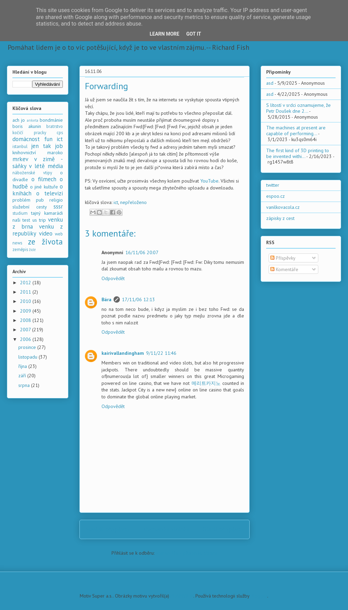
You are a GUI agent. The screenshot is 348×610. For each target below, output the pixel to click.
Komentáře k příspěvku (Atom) (187, 553)
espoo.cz (275, 196)
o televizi (49, 193)
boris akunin (26, 126)
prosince (27, 347)
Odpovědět (113, 278)
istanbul (20, 146)
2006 (26, 339)
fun (48, 139)
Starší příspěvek (223, 529)
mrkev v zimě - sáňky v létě (37, 162)
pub (40, 200)
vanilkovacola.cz (283, 207)
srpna (24, 385)
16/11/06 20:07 (141, 252)
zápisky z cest (280, 218)
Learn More (164, 34)
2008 (26, 320)
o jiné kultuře (44, 187)
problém (21, 200)
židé (32, 249)
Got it (193, 34)
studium (20, 213)
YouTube (209, 181)
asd (269, 83)
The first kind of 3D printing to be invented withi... (297, 153)
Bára (107, 299)
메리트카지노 (206, 383)
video (45, 233)
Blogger (259, 596)
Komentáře (284, 269)
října (23, 366)
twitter (272, 185)
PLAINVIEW (182, 596)
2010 (26, 301)
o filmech (43, 179)
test (26, 220)
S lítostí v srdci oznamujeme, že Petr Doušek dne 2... (298, 108)
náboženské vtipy (32, 172)
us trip (39, 220)
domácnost (26, 139)
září (22, 375)
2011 (26, 292)
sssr (58, 206)
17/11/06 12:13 (138, 299)
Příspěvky (283, 258)
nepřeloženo (133, 202)
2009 (26, 311)
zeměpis (20, 249)
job (59, 146)
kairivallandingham (123, 353)
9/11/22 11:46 (161, 353)
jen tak (41, 146)
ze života (45, 242)
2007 (26, 329)
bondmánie (51, 120)
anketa (32, 120)
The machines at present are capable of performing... (296, 130)
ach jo (18, 120)
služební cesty (29, 207)
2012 (26, 282)
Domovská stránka (167, 529)
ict (116, 202)
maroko (55, 152)
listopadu (28, 357)
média (55, 166)
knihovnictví (24, 152)
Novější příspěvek (107, 529)
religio (56, 200)
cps (60, 132)
